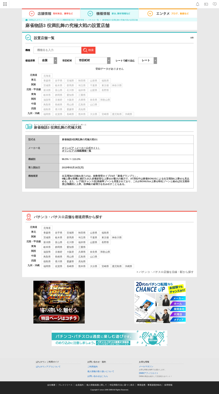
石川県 (70, 242)
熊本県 (82, 266)
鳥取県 (47, 256)
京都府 (58, 251)
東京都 (105, 237)
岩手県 (58, 232)
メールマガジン (146, 366)
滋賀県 (47, 251)
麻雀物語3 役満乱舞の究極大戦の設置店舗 (120, 20)
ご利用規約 (92, 366)
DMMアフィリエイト (148, 373)
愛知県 (70, 247)
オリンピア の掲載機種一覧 (76, 150)
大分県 (93, 266)
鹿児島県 (117, 266)
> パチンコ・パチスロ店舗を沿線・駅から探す (165, 271)
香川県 (58, 261)
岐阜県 (47, 247)
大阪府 (70, 251)
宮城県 (70, 232)
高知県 (82, 261)
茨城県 (47, 237)
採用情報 (168, 385)
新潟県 (47, 242)
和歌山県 (105, 251)
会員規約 (79, 385)
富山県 (58, 242)
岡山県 (70, 256)
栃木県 (58, 237)
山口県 (93, 256)
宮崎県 (105, 266)
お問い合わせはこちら (97, 376)
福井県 (82, 242)
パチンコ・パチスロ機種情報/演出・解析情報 (65, 20)
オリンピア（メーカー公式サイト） (81, 148)
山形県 (93, 232)
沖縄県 (128, 266)
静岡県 (58, 247)
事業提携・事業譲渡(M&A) (149, 385)
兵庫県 (82, 251)
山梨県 (93, 242)
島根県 (58, 256)
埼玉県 (82, 237)
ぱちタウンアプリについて (48, 366)
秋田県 (82, 232)
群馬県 (70, 237)
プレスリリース (65, 385)
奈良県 (93, 251)
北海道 (47, 228)
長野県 (105, 242)
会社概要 (51, 385)
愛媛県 (70, 261)
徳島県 (47, 261)
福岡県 (47, 266)
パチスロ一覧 (93, 20)
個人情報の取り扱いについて (100, 371)
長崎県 (70, 266)
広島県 (82, 256)
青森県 (47, 232)
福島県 (105, 232)
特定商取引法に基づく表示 (122, 385)
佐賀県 (58, 266)
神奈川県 (117, 237)
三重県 (82, 247)
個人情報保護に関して (96, 385)
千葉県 (93, 237)
